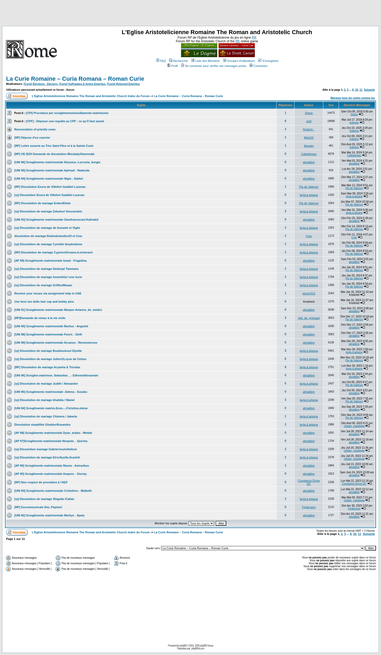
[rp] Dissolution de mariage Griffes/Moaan (43, 285)
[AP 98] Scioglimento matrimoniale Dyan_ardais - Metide (53, 432)
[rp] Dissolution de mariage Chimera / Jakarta (45, 416)
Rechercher (178, 60)
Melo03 (309, 137)
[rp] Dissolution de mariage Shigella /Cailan (44, 499)
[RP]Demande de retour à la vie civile (39, 318)
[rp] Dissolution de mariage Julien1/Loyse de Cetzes (50, 359)
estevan (354, 122)
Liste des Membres (205, 60)
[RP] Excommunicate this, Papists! (38, 507)
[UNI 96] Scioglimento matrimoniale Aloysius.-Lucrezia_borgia (57, 162)
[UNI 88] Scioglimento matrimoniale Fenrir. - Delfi (48, 334)
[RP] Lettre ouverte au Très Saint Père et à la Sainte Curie (53, 145)
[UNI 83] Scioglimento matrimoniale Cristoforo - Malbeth (53, 490)
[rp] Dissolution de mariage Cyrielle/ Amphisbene (48, 244)
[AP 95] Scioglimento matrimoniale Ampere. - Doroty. (50, 473)
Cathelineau (309, 154)
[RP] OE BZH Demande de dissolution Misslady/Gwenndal (54, 154)
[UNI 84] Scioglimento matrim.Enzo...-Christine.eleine (51, 408)
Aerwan (309, 145)
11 (361, 89)
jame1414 (308, 293)
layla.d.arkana (309, 195)
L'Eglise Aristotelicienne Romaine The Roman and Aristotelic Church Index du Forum (91, 96)
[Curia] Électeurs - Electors (40, 84)
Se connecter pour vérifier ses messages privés (213, 65)
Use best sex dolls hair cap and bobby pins (44, 301)
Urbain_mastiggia (354, 426)
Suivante (369, 89)
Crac (309, 236)
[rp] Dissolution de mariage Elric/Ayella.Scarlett (47, 457)
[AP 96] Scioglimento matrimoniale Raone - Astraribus (51, 465)
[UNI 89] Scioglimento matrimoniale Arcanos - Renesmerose (55, 342)
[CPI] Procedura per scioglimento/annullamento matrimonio (67, 113)
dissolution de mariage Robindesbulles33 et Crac (48, 236)
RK (237, 41)
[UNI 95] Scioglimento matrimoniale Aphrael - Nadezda (51, 170)
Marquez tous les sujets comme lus (352, 98)
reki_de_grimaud (309, 318)
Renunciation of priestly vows (35, 129)
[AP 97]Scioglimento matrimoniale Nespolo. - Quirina (50, 441)
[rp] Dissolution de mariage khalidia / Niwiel (44, 400)
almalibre (309, 162)
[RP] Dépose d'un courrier (32, 137)
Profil (172, 65)
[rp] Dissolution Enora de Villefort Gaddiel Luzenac (49, 195)
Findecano (308, 507)
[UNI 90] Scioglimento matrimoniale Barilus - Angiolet (51, 326)
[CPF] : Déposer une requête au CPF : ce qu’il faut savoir (65, 121)
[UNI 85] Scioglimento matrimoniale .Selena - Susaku (50, 391)
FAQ (161, 60)
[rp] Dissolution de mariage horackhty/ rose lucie (48, 277)
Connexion (258, 65)
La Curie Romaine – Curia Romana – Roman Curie (75, 78)
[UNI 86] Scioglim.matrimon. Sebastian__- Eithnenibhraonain (56, 375)
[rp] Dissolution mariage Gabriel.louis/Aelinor (45, 449)
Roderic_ (309, 129)
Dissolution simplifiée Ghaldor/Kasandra (42, 424)
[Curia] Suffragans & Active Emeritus (82, 84)
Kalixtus (354, 130)
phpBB (183, 645)
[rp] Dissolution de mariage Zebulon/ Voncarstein (48, 211)
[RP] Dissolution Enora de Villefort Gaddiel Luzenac (50, 186)
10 (356, 89)
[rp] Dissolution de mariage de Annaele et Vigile (47, 227)
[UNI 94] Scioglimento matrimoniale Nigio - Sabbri (48, 178)
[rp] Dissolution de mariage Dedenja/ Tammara (46, 268)
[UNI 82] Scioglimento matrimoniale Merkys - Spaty (49, 515)
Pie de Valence (309, 186)
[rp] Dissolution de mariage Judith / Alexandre (46, 383)
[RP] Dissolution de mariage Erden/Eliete (42, 203)
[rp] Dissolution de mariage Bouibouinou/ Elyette (48, 350)
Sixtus (309, 113)
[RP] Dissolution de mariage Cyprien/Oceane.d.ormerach (53, 252)
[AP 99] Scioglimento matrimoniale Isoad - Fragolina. (50, 260)
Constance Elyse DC (309, 482)
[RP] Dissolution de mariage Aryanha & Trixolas (47, 367)
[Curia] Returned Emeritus (123, 84)
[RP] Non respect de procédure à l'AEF (41, 482)
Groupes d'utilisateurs (239, 60)
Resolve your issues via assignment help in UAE (47, 293)
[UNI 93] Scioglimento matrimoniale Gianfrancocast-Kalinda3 (56, 219)
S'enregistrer (268, 60)
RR (254, 37)
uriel (309, 121)
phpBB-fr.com (197, 648)
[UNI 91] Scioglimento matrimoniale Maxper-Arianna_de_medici (58, 309)
